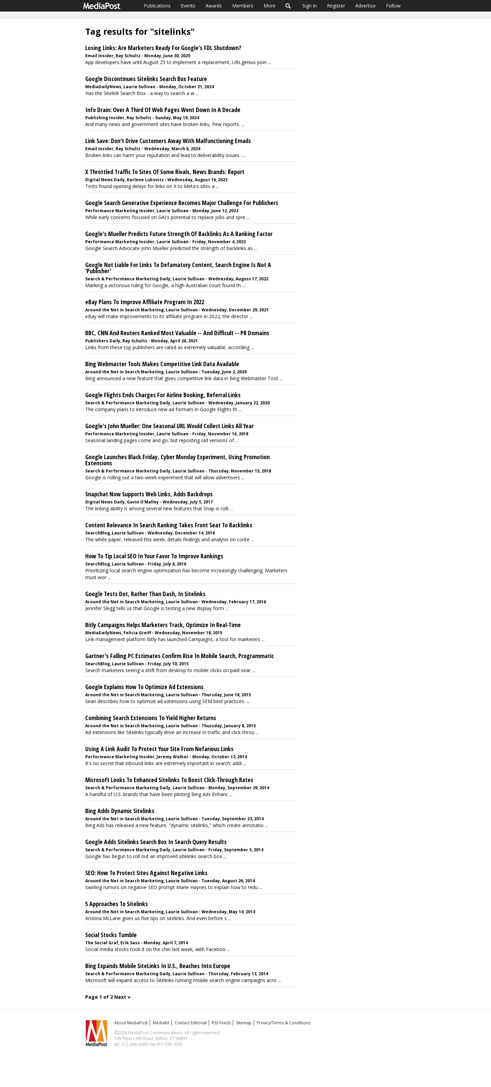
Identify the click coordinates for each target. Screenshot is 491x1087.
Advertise (365, 5)
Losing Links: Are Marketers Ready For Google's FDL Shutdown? (163, 48)
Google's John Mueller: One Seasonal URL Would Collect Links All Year (169, 426)
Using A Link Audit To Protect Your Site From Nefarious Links (159, 749)
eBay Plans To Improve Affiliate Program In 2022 (144, 302)
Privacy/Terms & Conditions (283, 1023)
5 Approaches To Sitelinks (116, 904)
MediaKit (161, 1023)
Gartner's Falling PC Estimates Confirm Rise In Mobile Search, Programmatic (179, 656)
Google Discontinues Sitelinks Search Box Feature (146, 79)
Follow (393, 5)
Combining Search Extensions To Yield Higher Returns (150, 718)
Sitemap (244, 1023)
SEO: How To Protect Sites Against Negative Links (146, 873)
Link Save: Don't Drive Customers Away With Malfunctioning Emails (168, 141)
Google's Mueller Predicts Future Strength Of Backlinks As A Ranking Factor (178, 234)
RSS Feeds (221, 1023)
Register (336, 5)
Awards (214, 5)
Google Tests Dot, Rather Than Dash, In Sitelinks (145, 594)
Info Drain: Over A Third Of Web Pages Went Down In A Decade (162, 110)
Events (188, 5)
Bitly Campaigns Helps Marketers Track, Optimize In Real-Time (163, 625)
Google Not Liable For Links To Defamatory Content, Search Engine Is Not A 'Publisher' (178, 268)
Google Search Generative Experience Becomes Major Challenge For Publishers (181, 203)
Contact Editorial (191, 1023)
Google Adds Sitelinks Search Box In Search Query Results (156, 842)
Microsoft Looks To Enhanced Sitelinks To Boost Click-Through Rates (169, 780)
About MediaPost (131, 1023)
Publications (157, 5)
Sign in (309, 5)
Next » (122, 997)
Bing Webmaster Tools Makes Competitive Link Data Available (162, 364)
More (270, 5)
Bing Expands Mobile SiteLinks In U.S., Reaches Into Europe (157, 966)
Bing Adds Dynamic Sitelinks (119, 811)
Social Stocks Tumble (111, 935)
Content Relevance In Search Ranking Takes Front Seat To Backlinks (168, 525)
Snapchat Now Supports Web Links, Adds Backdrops (149, 494)
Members (242, 5)
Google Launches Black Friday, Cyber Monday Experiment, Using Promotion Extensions (177, 460)
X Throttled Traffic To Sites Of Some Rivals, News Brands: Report (164, 172)
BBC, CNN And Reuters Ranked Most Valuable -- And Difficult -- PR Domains (177, 333)
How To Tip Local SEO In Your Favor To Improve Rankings (154, 556)
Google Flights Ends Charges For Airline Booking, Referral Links (163, 395)
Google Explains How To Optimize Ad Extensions (144, 687)
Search (288, 6)
